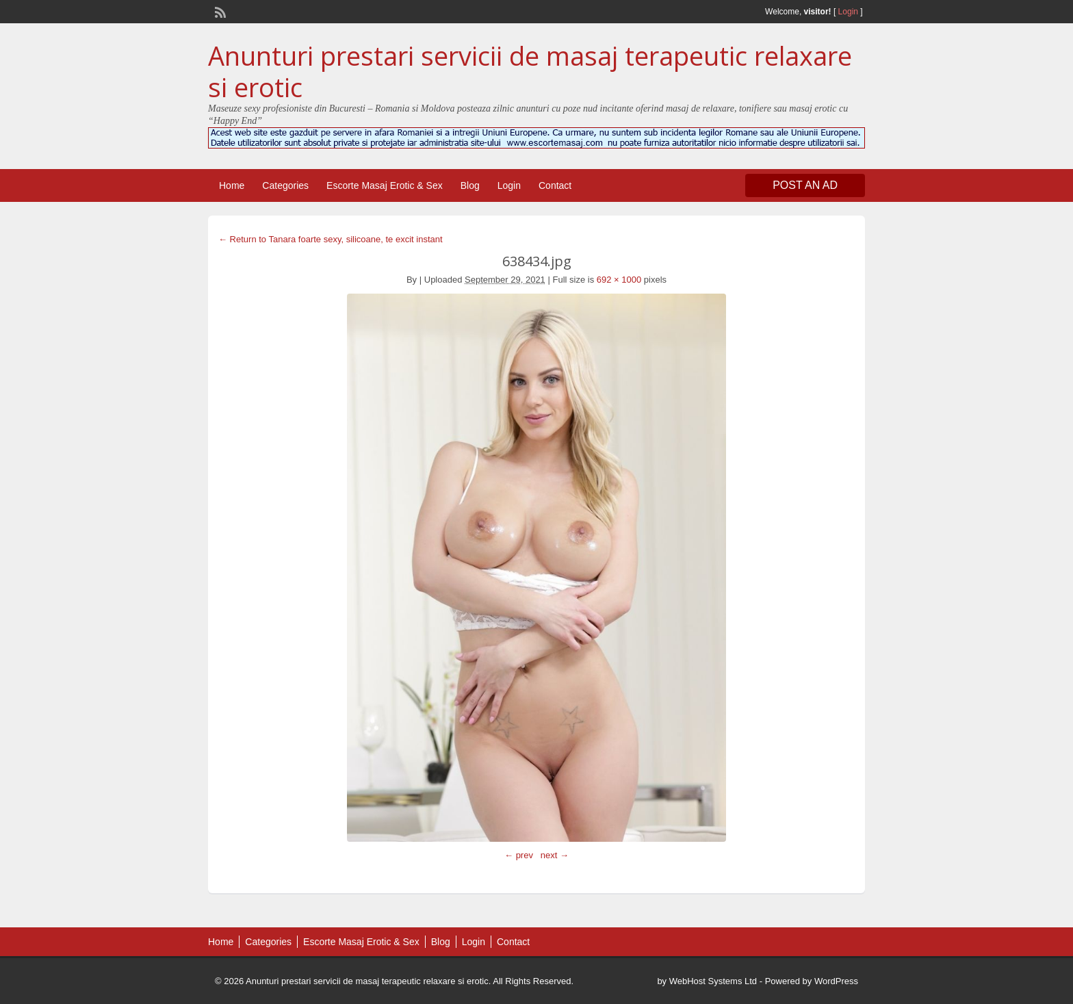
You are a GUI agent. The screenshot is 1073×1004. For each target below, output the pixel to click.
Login (848, 11)
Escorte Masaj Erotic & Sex (384, 185)
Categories (285, 185)
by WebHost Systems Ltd (707, 981)
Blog (470, 185)
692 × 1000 (619, 279)
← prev (518, 855)
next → (555, 855)
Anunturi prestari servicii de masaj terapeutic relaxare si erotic (530, 71)
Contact (555, 185)
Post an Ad (805, 185)
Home (231, 185)
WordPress (836, 981)
